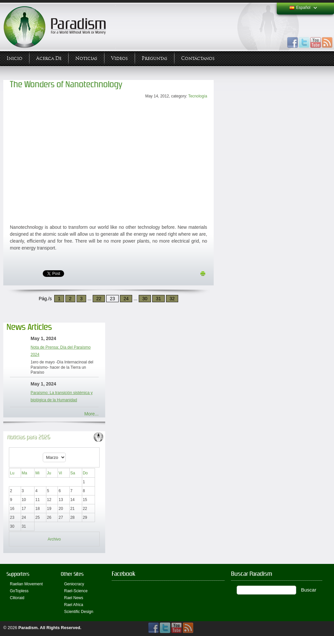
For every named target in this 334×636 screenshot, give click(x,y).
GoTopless (19, 591)
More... (91, 413)
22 (99, 298)
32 (172, 298)
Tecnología (197, 96)
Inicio (14, 58)
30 (145, 298)
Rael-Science (75, 591)
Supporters (18, 574)
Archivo (54, 539)
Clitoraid (17, 598)
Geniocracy (74, 584)
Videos (119, 58)
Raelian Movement (26, 584)
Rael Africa (73, 604)
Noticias (86, 58)
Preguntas (154, 58)
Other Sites (72, 574)
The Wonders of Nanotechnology (66, 84)
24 (126, 298)
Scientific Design (78, 611)
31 (158, 298)
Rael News (73, 598)
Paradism (28, 627)
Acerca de (48, 58)
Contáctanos (198, 58)
